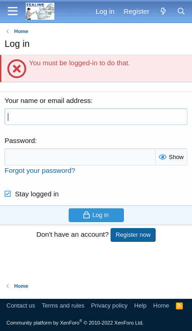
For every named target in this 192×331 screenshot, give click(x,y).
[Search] (181, 11)
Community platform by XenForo (75, 322)
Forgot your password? (40, 170)
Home (161, 305)
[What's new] (163, 11)
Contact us (20, 305)
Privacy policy (109, 305)
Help (140, 305)
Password (20, 140)
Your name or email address (48, 100)
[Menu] (12, 11)
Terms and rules (63, 305)
